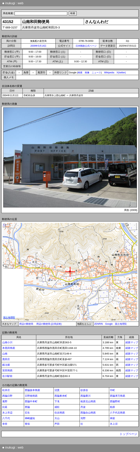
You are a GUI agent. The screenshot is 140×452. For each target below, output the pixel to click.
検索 (80, 72)
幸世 (4, 423)
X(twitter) (121, 72)
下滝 (57, 401)
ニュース (96, 72)
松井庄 (6, 390)
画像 (87, 72)
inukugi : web (12, 3)
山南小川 (7, 342)
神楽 (112, 418)
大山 (57, 418)
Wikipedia (109, 72)
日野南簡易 (31, 395)
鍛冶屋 (6, 364)
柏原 (112, 407)
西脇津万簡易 (117, 395)
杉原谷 (84, 390)
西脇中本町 (31, 401)
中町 (112, 390)
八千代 (6, 418)
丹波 (83, 407)
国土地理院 (121, 324)
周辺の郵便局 (26, 324)
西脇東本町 (60, 395)
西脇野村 (115, 401)
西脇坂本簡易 (32, 390)
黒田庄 (6, 359)
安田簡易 (7, 370)
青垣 (27, 423)
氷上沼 (114, 423)
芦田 (57, 423)
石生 (27, 412)
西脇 (27, 407)
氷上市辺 (7, 412)
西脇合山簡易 (88, 412)
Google (109, 324)
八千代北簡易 (117, 412)
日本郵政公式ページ (86, 46)
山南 (4, 353)
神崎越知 (30, 418)
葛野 (4, 401)
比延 (4, 407)
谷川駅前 (7, 376)
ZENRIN (98, 324)
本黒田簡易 (8, 348)
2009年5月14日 (38, 46)
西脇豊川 (85, 395)
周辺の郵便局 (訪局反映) (49, 324)
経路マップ (131, 342)
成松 (57, 407)
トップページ (128, 434)
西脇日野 (7, 395)
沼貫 (57, 390)
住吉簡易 (59, 412)
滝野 (83, 418)
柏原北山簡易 (88, 401)
